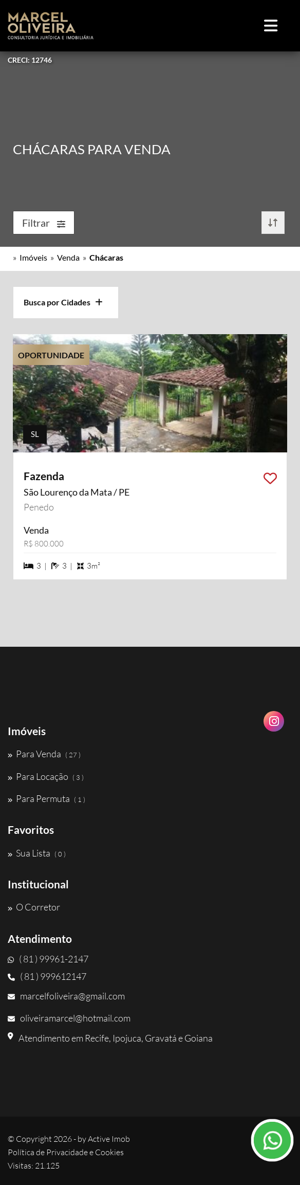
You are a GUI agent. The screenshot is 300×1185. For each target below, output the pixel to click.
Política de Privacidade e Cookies (66, 1152)
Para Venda (44, 753)
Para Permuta (46, 798)
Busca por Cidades (63, 302)
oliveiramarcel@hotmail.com (69, 1018)
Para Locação (46, 776)
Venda (68, 257)
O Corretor (34, 907)
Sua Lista (37, 853)
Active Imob (109, 1139)
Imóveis (33, 257)
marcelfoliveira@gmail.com (66, 995)
